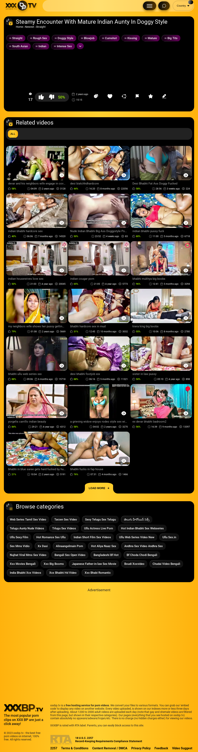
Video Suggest (182, 748)
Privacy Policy (141, 748)
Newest (29, 26)
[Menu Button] (149, 6)
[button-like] (41, 97)
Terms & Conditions (74, 748)
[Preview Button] (62, 175)
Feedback (161, 748)
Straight (41, 26)
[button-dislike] (51, 97)
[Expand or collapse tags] (80, 46)
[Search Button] (164, 6)
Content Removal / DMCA (109, 748)
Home (19, 26)
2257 (53, 748)
